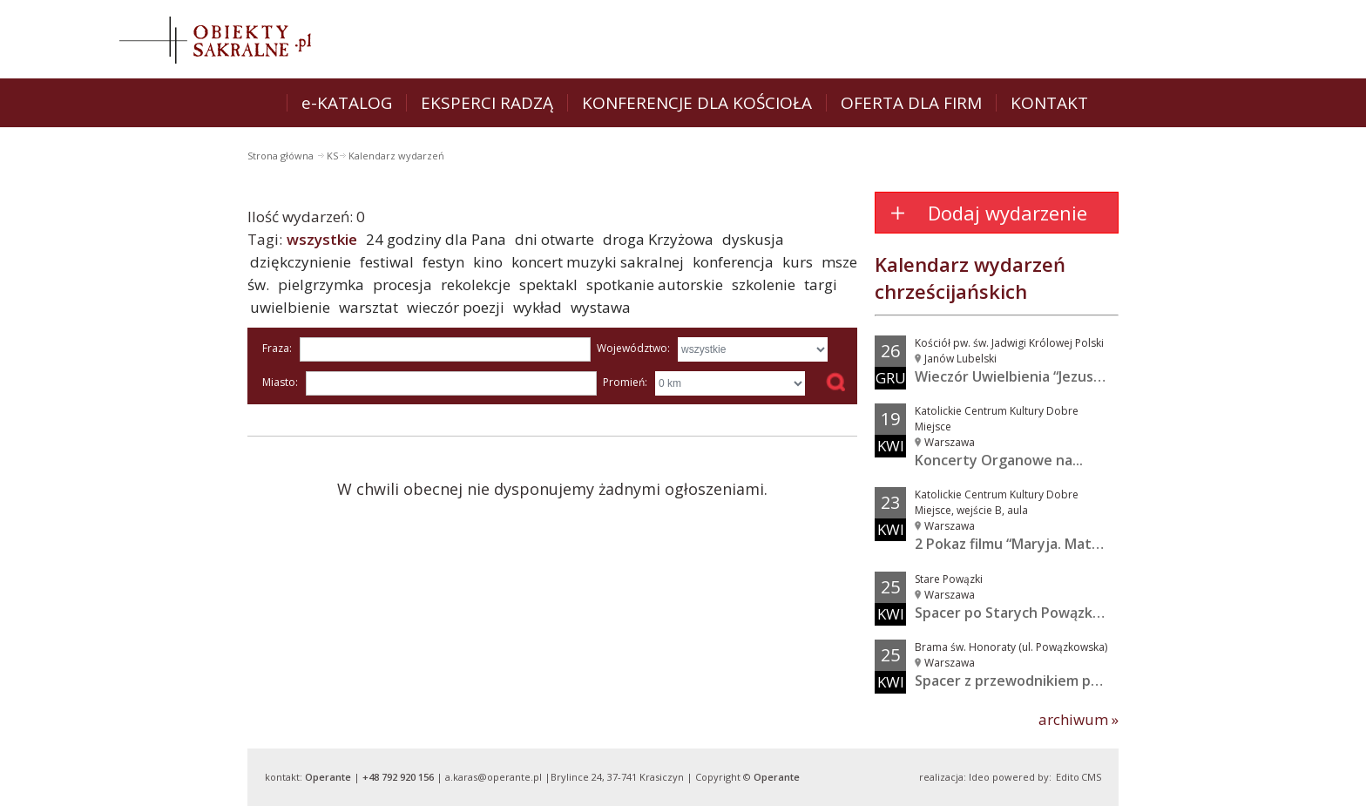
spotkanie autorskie (654, 284)
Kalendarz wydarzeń (396, 155)
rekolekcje (476, 284)
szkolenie (763, 284)
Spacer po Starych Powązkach (1015, 612)
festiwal (387, 262)
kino (488, 262)
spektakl (548, 284)
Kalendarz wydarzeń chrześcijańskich (970, 277)
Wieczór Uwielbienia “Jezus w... (1017, 376)
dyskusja (753, 239)
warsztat (368, 307)
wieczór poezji (455, 307)
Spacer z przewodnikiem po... (1012, 680)
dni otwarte (554, 239)
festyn (443, 262)
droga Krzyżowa (658, 239)
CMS (1091, 776)
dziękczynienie (300, 262)
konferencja (733, 262)
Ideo (979, 776)
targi (820, 284)
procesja (402, 284)
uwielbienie (290, 307)
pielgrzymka (321, 284)
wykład (537, 307)
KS (332, 155)
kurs (797, 262)
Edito (1067, 776)
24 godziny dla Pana (436, 239)
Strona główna (281, 155)
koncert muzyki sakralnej (597, 262)
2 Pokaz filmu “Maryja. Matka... (1016, 543)
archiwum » (1078, 719)
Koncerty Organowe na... (999, 460)
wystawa (601, 307)
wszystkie (322, 239)
